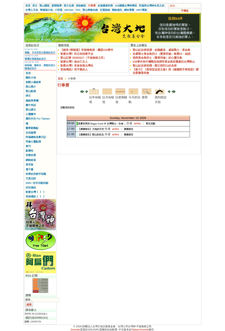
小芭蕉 (58, 9)
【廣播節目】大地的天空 (91, 129)
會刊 (28, 146)
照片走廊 (69, 5)
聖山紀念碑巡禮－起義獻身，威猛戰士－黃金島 (161, 49)
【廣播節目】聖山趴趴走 (91, 134)
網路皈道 (31, 160)
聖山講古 (31, 109)
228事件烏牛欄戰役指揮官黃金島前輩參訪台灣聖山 (164, 61)
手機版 (185, 10)
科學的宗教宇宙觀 (36, 173)
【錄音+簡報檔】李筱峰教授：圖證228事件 (86, 49)
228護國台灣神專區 (126, 5)
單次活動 (150, 123)
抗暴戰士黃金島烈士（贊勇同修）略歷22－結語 (162, 53)
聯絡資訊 (117, 9)
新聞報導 (57, 5)
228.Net (68, 9)
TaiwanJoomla (140, 329)
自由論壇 (31, 132)
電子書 (29, 169)
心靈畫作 (31, 114)
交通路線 (105, 9)
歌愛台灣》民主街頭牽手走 (76, 53)
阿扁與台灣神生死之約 (151, 5)
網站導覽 (129, 9)
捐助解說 (81, 5)
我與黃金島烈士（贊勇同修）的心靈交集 (157, 57)
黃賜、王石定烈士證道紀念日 (40, 52)
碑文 (28, 95)
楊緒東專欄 (32, 100)
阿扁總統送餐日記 (36, 137)
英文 (34, 5)
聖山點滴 (31, 91)
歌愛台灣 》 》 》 (36, 192)
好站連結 (31, 187)
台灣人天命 (31, 9)
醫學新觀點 (32, 128)
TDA (78, 9)
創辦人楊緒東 (33, 82)
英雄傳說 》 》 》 (36, 196)
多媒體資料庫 (105, 5)
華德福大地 (46, 9)
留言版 (29, 164)
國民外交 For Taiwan (38, 118)
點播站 (29, 150)
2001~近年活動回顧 (37, 182)
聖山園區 (44, 5)
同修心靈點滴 (33, 141)
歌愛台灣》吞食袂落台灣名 (76, 65)
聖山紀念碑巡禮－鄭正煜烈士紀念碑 (155, 65)
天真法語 (31, 178)
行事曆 (92, 5)
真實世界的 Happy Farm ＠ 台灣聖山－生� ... (102, 123)
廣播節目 (128, 129)
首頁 (27, 5)
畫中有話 (31, 105)
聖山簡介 (31, 86)
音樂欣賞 (31, 155)
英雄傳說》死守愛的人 (74, 69)
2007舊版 (141, 9)
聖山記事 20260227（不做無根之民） (83, 57)
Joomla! (75, 329)
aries (137, 123)
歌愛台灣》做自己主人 (74, 61)
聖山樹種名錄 (90, 9)
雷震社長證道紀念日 (35, 58)
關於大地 (31, 77)
